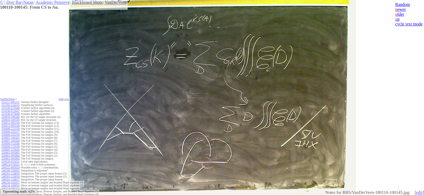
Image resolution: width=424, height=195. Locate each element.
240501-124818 (10, 176)
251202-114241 (10, 104)
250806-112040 (10, 143)
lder (399, 14)
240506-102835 (10, 170)
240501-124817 (10, 179)
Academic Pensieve (52, 2)
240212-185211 (10, 188)
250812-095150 (10, 122)
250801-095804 (10, 155)
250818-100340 (10, 116)
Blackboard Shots (87, 2)
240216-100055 (10, 185)
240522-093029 (10, 167)
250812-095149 (10, 125)
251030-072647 (10, 110)
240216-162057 (10, 182)
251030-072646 (10, 113)
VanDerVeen (116, 2)
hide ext (64, 99)
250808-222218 (10, 128)
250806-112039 (10, 146)
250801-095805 (10, 152)
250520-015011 (10, 161)
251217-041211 (10, 101)
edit (419, 192)
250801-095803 (10, 158)
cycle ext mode (409, 24)
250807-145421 (10, 137)
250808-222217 (10, 131)
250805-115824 (10, 149)
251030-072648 (10, 107)
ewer (400, 9)
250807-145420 (10, 140)
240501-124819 (10, 173)
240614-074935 (10, 164)
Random (402, 4)
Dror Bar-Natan (20, 2)
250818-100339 (10, 119)
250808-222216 (10, 134)
